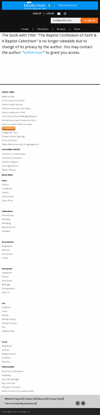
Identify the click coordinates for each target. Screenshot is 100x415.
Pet (3, 327)
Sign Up (37, 13)
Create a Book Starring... (14, 136)
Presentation (8, 288)
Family (5, 315)
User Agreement (10, 165)
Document (7, 253)
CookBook (7, 188)
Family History (9, 319)
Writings (6, 284)
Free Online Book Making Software (19, 116)
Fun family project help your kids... (19, 120)
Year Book (7, 280)
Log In (50, 13)
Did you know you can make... (17, 108)
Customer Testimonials (13, 153)
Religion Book (9, 353)
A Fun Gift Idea (9, 140)
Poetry (5, 192)
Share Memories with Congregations (20, 144)
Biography (7, 245)
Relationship (8, 331)
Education (42, 29)
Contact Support (10, 161)
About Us (42, 398)
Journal (5, 349)
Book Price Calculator (12, 371)
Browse (61, 29)
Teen (4, 311)
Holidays (6, 231)
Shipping (6, 375)
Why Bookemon (28, 403)
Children (6, 307)
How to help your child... (14, 112)
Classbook (7, 272)
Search (89, 20)
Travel (5, 257)
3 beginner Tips (9, 132)
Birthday (6, 219)
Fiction (5, 184)
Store (77, 29)
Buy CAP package (10, 379)
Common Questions (12, 157)
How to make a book (12, 104)
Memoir (6, 249)
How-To (6, 292)
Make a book (8, 96)
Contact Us (30, 398)
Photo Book (8, 196)
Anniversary (8, 215)
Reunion (6, 361)
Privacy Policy (55, 398)
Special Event (8, 227)
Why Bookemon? (68, 5)
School (5, 276)
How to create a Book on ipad (17, 124)
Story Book (7, 200)
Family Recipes (9, 323)
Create (25, 29)
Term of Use (11, 403)
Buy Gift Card (8, 383)
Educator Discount (11, 387)
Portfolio (6, 357)
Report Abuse (9, 169)
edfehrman (33, 52)
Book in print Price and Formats (18, 391)
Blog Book (7, 345)
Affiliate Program (14, 398)
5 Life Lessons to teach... (14, 100)
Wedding (6, 223)
